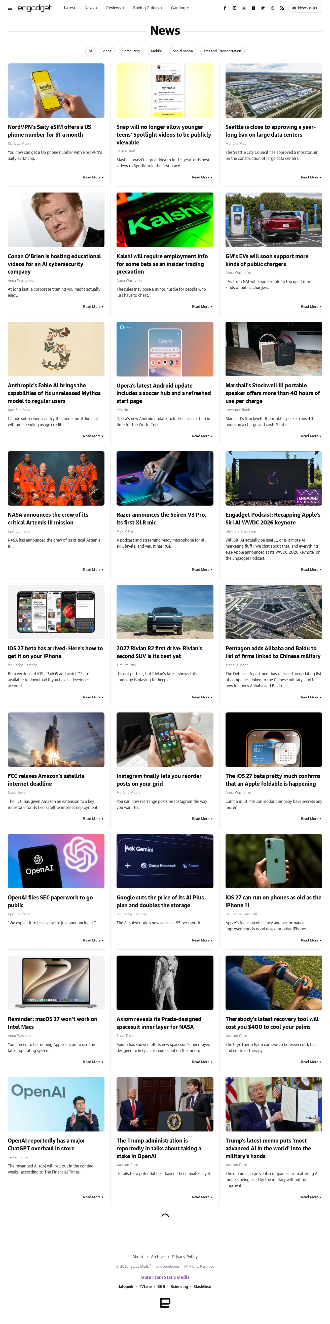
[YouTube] (253, 8)
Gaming (178, 8)
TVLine (145, 1287)
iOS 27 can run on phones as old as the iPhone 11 (273, 901)
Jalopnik (125, 1287)
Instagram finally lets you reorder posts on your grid (159, 780)
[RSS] (282, 8)
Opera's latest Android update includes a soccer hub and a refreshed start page (164, 393)
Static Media (140, 1266)
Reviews (113, 8)
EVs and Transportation (222, 51)
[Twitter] (244, 8)
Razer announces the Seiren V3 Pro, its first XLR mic (161, 518)
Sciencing (179, 1287)
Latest (69, 8)
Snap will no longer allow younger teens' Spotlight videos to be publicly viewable (164, 134)
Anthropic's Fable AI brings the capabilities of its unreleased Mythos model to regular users (54, 393)
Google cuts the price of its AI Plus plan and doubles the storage (160, 901)
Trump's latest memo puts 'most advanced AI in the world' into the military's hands (268, 1148)
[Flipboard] (263, 8)
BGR (161, 1287)
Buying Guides (146, 8)
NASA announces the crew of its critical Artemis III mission (48, 518)
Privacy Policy (185, 1257)
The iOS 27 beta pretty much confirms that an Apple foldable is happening (273, 780)
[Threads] (272, 8)
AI (90, 51)
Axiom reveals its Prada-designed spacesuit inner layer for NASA (159, 1023)
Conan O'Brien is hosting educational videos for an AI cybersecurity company (54, 264)
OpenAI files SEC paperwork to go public (50, 901)
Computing (131, 51)
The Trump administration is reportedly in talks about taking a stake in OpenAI (159, 1148)
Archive (158, 1257)
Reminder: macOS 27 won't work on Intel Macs (52, 1023)
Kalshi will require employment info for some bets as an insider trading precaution (162, 264)
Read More (91, 177)
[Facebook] (225, 8)
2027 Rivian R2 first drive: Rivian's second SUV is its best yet (159, 652)
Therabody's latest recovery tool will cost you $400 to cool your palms (272, 1023)
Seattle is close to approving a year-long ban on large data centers (271, 131)
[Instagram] (234, 8)
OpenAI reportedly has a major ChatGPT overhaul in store (46, 1144)
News (89, 8)
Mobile (156, 51)
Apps (107, 51)
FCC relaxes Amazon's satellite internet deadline (46, 780)
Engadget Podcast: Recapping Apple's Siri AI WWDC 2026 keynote (273, 518)
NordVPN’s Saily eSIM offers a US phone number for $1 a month (49, 131)
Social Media (183, 51)
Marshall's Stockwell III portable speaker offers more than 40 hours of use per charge (273, 393)
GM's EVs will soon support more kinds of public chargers (267, 260)
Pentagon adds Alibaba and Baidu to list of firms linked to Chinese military (273, 652)
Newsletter (305, 8)
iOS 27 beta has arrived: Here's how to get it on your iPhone (55, 652)
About (137, 1257)
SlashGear (203, 1287)
